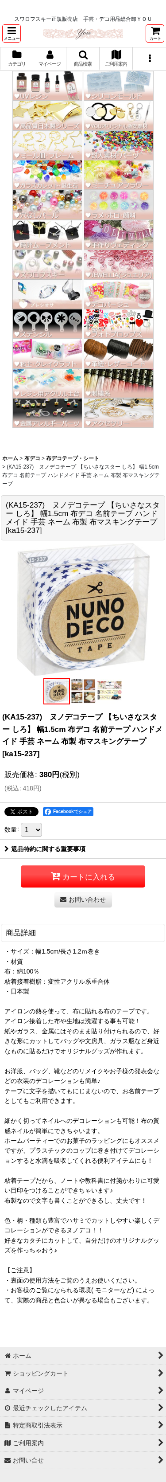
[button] (11, 33)
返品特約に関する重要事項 (44, 848)
